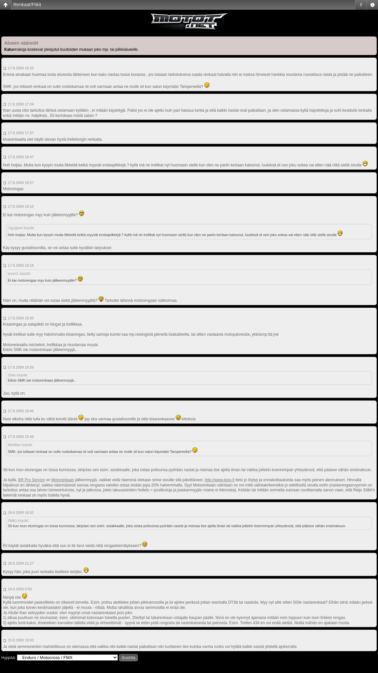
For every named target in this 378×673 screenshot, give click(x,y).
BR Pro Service (31, 480)
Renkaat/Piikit (27, 4)
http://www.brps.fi (219, 480)
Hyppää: (8, 657)
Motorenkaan (62, 480)
